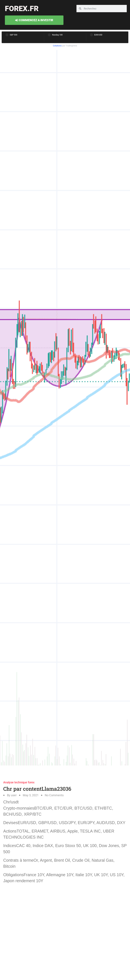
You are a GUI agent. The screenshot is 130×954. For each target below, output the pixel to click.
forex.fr (22, 8)
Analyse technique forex (18, 782)
